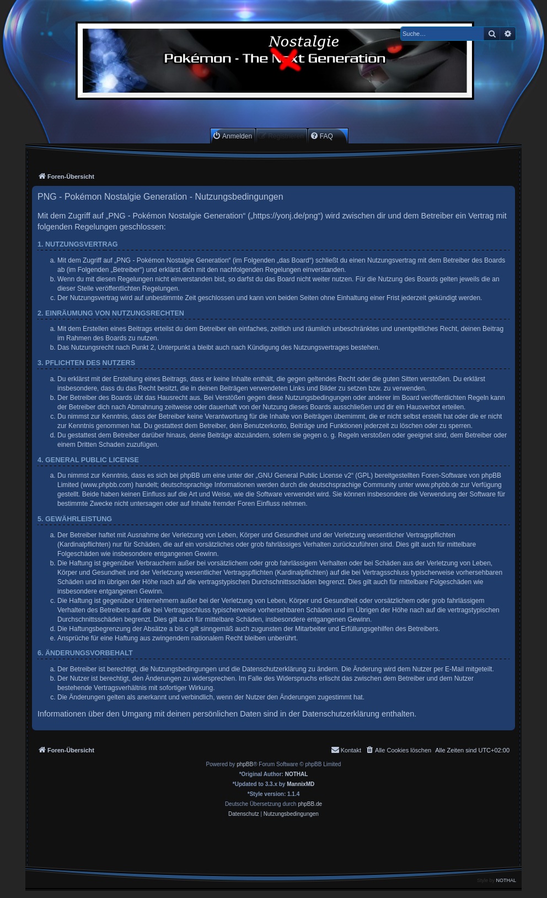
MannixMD (300, 784)
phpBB (245, 764)
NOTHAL (296, 774)
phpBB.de (310, 804)
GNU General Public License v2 (304, 475)
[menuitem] (232, 136)
